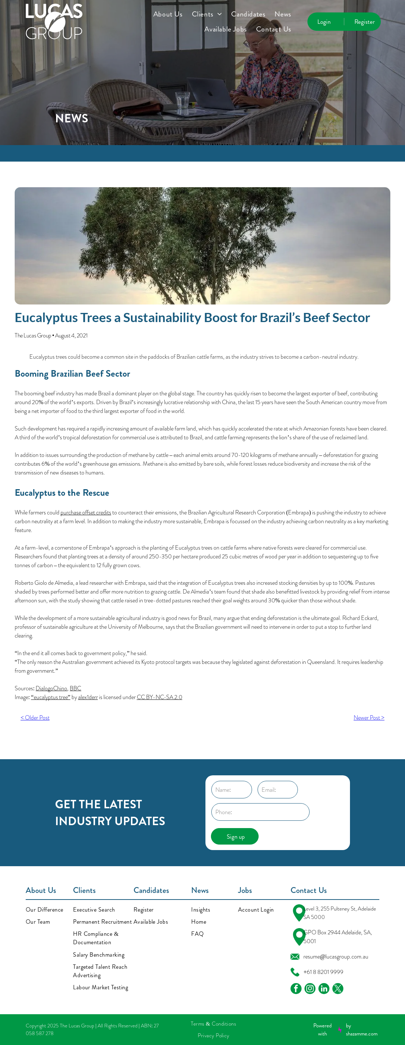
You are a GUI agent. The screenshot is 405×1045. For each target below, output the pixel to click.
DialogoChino (51, 688)
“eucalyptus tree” (50, 697)
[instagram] (309, 989)
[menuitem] (172, 14)
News (200, 890)
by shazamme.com (361, 1030)
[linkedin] (323, 989)
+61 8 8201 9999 (323, 972)
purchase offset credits (86, 512)
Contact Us (309, 890)
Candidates (151, 890)
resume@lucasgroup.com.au (335, 956)
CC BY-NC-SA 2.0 (159, 697)
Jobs (245, 890)
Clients (84, 890)
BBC (75, 688)
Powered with (322, 1030)
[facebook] (296, 989)
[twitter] (337, 989)
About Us (41, 890)
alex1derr (88, 697)
